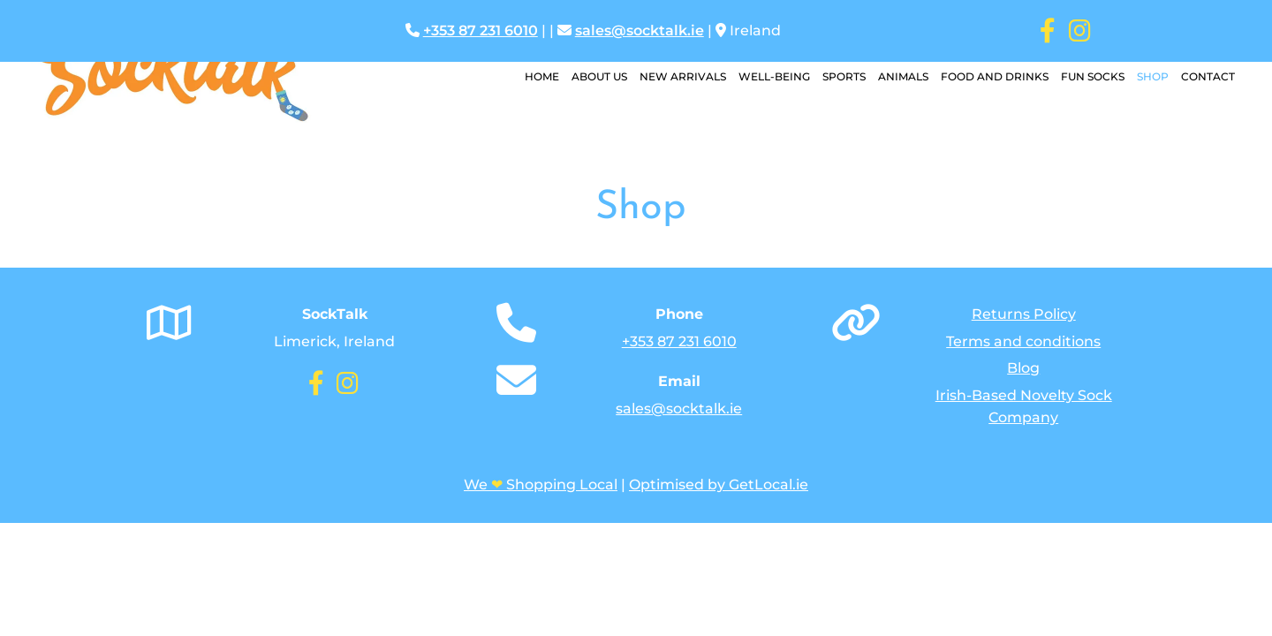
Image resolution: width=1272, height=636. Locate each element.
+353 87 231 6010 (480, 30)
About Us (599, 76)
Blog (1023, 368)
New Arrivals (683, 76)
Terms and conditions (1023, 341)
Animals (903, 76)
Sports (844, 76)
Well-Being (774, 76)
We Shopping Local (540, 484)
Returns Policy (1024, 314)
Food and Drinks (995, 76)
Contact (1208, 76)
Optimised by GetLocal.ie (718, 484)
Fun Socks (1092, 76)
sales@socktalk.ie (639, 30)
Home (542, 76)
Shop (1153, 76)
